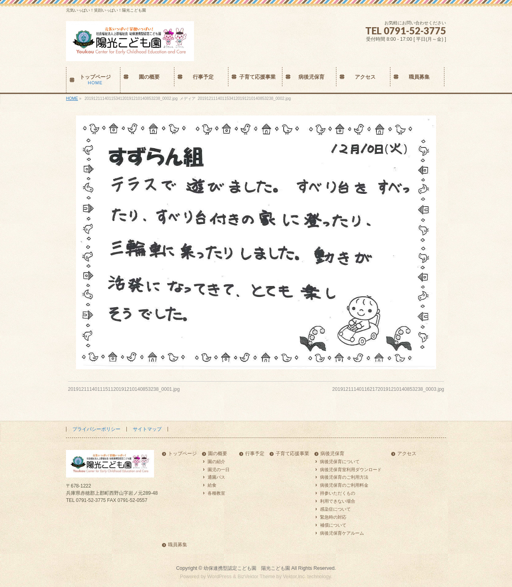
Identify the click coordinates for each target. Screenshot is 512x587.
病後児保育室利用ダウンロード (351, 469)
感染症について (335, 509)
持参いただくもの (337, 493)
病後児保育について (340, 461)
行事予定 (254, 453)
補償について (333, 525)
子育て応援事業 (292, 453)
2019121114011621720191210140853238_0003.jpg (388, 389)
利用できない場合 (337, 501)
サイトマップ (147, 429)
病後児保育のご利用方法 (344, 477)
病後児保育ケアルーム (342, 533)
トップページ (182, 453)
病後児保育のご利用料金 (344, 485)
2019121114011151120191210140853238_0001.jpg (124, 389)
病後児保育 (332, 453)
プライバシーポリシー (96, 429)
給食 (212, 485)
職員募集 (177, 544)
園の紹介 (216, 461)
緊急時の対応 (333, 517)
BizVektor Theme (256, 576)
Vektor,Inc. (294, 576)
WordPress (219, 576)
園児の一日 (219, 469)
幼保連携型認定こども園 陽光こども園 (247, 568)
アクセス (406, 453)
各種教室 (216, 493)
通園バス (216, 477)
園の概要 (217, 453)
